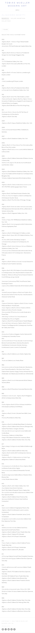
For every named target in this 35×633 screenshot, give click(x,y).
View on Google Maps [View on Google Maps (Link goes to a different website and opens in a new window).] (14, 629)
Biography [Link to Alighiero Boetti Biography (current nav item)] (5, 18)
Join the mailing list (9, 629)
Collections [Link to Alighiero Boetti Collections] (6, 21)
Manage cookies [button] (6, 626)
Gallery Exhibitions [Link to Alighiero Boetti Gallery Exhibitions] (18, 18)
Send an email (11, 629)
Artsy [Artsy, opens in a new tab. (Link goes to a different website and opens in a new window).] (6, 629)
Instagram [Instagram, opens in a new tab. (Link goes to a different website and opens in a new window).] (3, 629)
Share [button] (6, 29)
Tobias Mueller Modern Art (17, 4)
